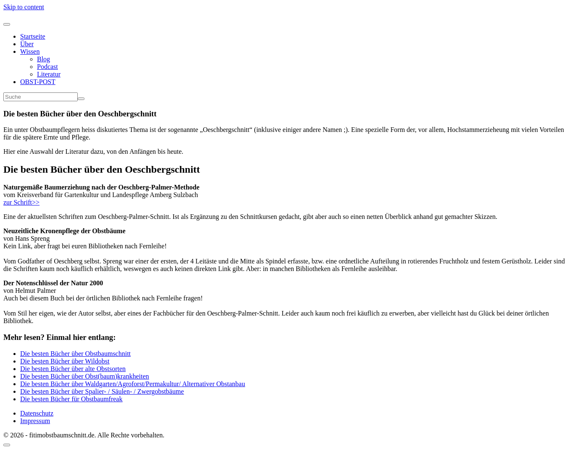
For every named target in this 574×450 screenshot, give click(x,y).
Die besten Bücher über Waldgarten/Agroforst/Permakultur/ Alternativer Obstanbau (132, 383)
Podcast (47, 66)
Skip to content (23, 7)
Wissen (29, 51)
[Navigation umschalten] (6, 24)
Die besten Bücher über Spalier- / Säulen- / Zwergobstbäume (102, 391)
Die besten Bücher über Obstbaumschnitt (75, 353)
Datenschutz (36, 413)
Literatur (49, 74)
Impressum (35, 420)
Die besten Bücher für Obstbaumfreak (71, 399)
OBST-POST (37, 81)
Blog (43, 59)
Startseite (32, 36)
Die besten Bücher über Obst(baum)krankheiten (84, 376)
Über (27, 43)
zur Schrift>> (21, 202)
